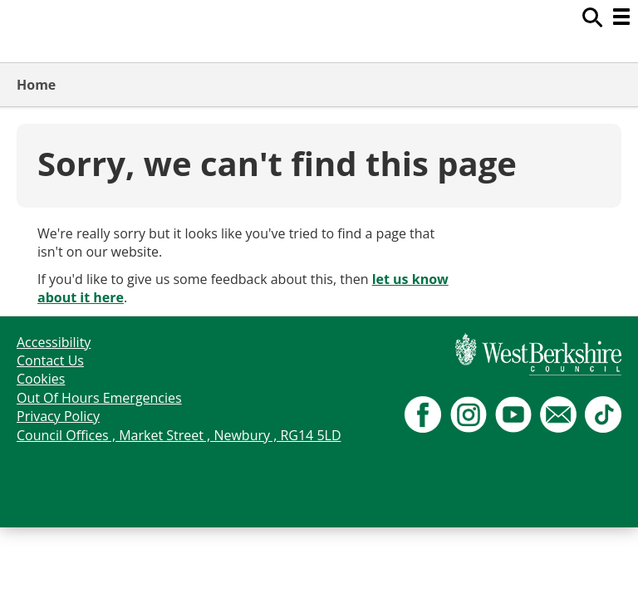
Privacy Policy (58, 416)
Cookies (41, 379)
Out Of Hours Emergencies (99, 398)
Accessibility (54, 342)
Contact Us (50, 360)
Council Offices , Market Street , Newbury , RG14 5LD (179, 435)
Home (36, 85)
